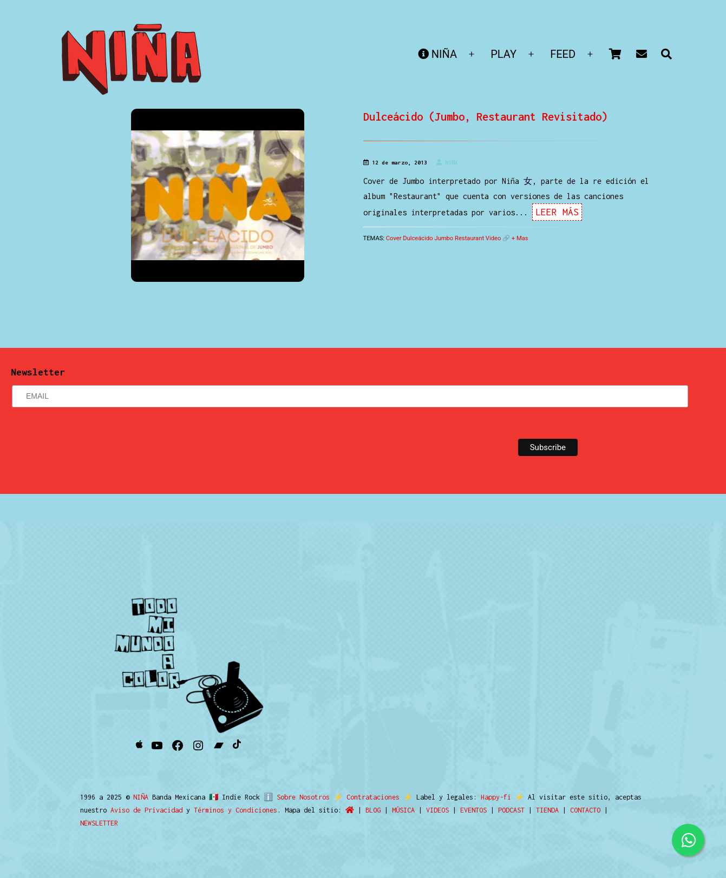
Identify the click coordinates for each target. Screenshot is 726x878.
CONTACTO (585, 810)
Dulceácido (418, 238)
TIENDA (547, 810)
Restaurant (469, 238)
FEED (562, 54)
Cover (394, 238)
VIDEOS (437, 810)
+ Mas (520, 238)
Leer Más (557, 212)
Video (493, 238)
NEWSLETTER (99, 823)
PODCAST (511, 810)
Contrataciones (368, 797)
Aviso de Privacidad (146, 810)
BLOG (373, 810)
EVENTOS (473, 810)
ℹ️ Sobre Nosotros (294, 797)
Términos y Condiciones (235, 810)
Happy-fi (491, 797)
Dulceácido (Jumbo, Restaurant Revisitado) (485, 116)
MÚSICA (403, 810)
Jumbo (443, 238)
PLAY (503, 54)
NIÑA (437, 54)
